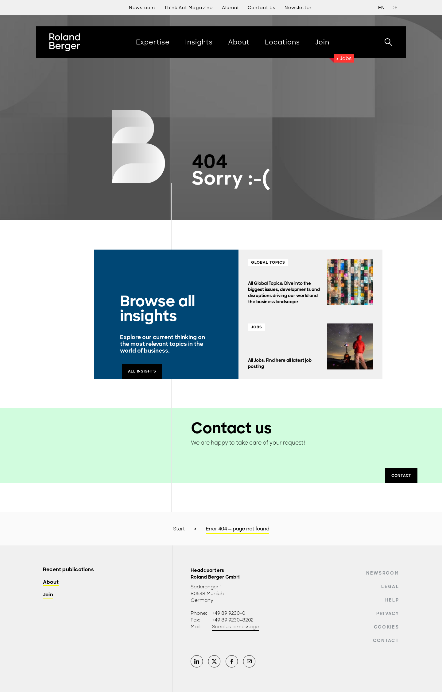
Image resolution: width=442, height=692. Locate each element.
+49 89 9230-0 (228, 613)
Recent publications (68, 570)
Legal (390, 586)
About (51, 582)
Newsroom (382, 573)
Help (392, 600)
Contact (386, 640)
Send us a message (235, 627)
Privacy (387, 613)
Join (48, 595)
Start (179, 529)
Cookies (386, 627)
